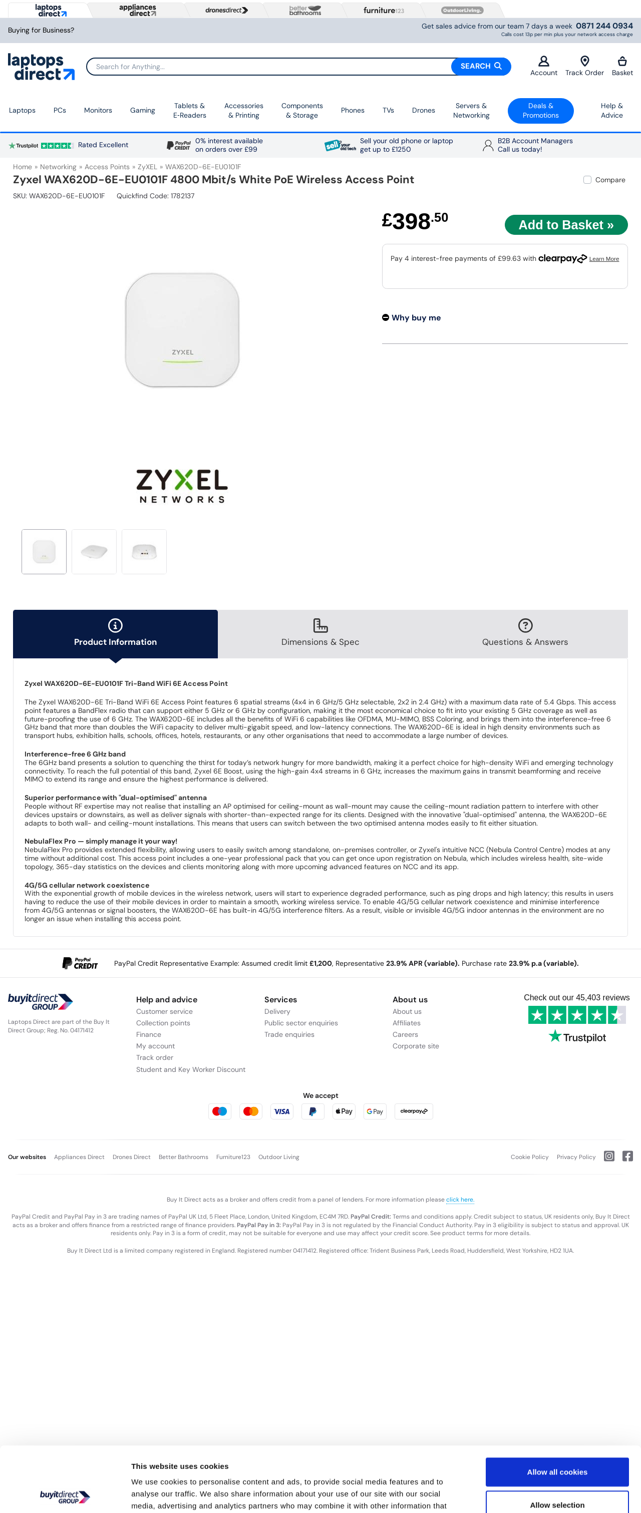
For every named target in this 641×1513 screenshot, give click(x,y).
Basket (622, 66)
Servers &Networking (471, 110)
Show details (525, 1493)
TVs (388, 110)
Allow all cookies (557, 1406)
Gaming (142, 110)
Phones (353, 110)
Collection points (163, 1022)
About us (407, 1011)
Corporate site (416, 1045)
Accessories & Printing (243, 110)
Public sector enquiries (301, 1022)
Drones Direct (132, 1157)
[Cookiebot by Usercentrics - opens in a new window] (65, 1493)
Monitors (98, 110)
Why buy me (416, 317)
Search (481, 66)
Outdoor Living (278, 1157)
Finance (148, 1034)
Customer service (164, 1011)
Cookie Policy (530, 1157)
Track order (154, 1057)
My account (155, 1045)
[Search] (298, 67)
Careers (405, 1034)
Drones (423, 110)
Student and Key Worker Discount (190, 1069)
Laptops (22, 110)
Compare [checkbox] (610, 179)
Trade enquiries (289, 1034)
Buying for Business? (41, 30)
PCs (60, 110)
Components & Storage (302, 110)
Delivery (277, 1011)
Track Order (584, 66)
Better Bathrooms (183, 1157)
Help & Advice (612, 110)
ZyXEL (147, 166)
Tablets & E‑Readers (189, 110)
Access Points (107, 166)
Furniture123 (233, 1157)
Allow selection (557, 1439)
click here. (460, 1200)
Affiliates (407, 1022)
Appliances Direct (79, 1157)
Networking (58, 166)
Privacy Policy (576, 1157)
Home (22, 166)
